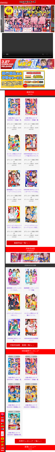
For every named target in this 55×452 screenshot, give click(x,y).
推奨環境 (12, 436)
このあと (43, 402)
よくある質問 (32, 434)
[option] (27, 18)
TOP (11, 432)
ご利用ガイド (13, 434)
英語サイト (31, 438)
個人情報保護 (22, 438)
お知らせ (30, 432)
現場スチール (13, 441)
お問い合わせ (32, 436)
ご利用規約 (22, 432)
